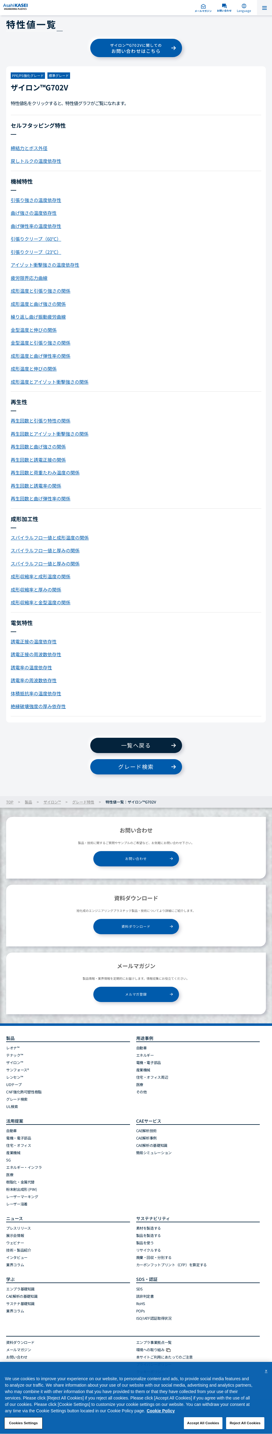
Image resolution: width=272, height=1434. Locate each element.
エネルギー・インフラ (24, 1167)
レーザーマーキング (22, 1196)
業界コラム (15, 1264)
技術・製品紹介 (18, 1250)
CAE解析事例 (146, 1137)
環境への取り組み (153, 1349)
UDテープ (13, 1084)
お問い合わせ (136, 858)
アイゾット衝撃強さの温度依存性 (45, 265)
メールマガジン (18, 1349)
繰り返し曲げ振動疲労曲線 (38, 316)
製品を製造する (148, 1235)
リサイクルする (148, 1250)
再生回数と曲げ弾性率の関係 (40, 498)
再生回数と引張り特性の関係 (40, 420)
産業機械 (143, 1069)
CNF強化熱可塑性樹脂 (24, 1091)
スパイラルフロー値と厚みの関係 (45, 550)
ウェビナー (15, 1242)
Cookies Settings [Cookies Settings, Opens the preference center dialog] (23, 1426)
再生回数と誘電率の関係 (36, 485)
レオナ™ (13, 1047)
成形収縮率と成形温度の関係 (40, 576)
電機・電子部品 (148, 1062)
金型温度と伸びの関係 (34, 330)
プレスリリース (18, 1228)
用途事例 (144, 1038)
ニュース (14, 1218)
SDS (139, 1288)
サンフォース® (17, 1069)
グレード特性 (83, 801)
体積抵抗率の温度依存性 (36, 693)
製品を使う (145, 1242)
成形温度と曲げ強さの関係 (38, 304)
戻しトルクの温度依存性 (36, 161)
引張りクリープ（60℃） (36, 239)
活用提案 (14, 1121)
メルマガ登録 (136, 994)
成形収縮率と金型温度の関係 (40, 602)
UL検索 (12, 1106)
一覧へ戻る (136, 745)
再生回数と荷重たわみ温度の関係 (45, 472)
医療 (139, 1084)
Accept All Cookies (203, 1426)
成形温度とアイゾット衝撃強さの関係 (49, 382)
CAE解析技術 (146, 1130)
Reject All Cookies (245, 1426)
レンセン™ (14, 1077)
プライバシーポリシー (154, 1364)
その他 (141, 1091)
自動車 (141, 1047)
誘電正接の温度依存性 (34, 641)
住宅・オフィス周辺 (152, 1077)
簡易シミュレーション (154, 1152)
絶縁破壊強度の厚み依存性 (38, 706)
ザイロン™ (52, 801)
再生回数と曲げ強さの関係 (38, 446)
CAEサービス (148, 1121)
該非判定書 (145, 1296)
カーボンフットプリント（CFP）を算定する (171, 1264)
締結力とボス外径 (29, 148)
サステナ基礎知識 (20, 1303)
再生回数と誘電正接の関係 (38, 459)
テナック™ (14, 1055)
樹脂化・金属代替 (20, 1181)
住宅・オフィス (18, 1145)
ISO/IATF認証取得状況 (154, 1318)
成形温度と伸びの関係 (34, 368)
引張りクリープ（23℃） (36, 252)
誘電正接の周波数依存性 (36, 654)
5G (8, 1159)
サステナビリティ (153, 1218)
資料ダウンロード (136, 926)
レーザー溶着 (17, 1203)
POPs (140, 1310)
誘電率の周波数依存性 (34, 680)
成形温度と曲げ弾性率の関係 (40, 356)
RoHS (140, 1303)
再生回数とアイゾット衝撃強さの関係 (49, 433)
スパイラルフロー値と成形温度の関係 (50, 537)
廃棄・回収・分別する (154, 1257)
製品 (28, 801)
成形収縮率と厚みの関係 (36, 589)
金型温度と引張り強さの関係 (40, 342)
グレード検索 (136, 766)
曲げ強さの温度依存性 (34, 213)
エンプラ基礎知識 (20, 1288)
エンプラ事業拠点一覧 (154, 1342)
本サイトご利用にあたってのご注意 (164, 1356)
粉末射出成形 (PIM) (21, 1189)
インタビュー (17, 1257)
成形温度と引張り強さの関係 (40, 290)
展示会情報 (15, 1235)
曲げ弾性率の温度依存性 (36, 226)
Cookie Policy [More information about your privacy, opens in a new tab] (161, 1413)
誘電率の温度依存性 (31, 667)
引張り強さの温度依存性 (36, 200)
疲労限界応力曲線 (29, 278)
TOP (9, 801)
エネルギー (145, 1055)
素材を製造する (148, 1228)
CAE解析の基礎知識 (151, 1145)
